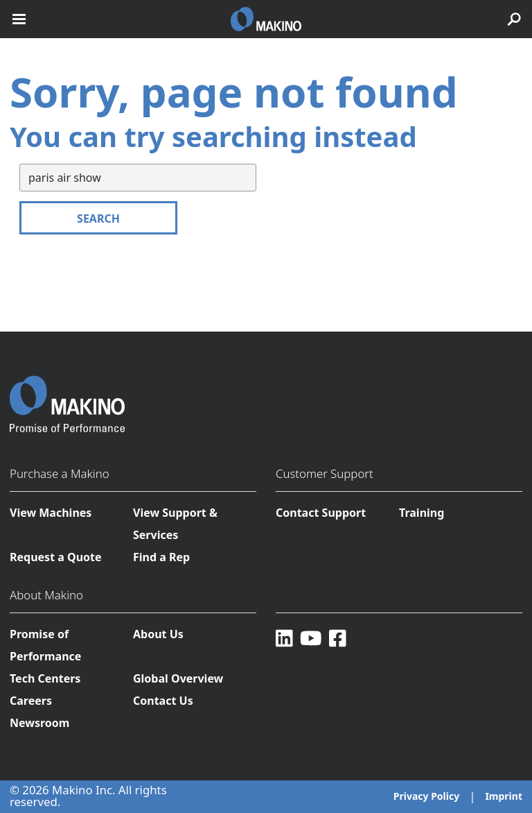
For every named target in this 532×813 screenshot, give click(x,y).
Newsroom (39, 722)
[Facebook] (337, 637)
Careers (31, 700)
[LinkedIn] (284, 637)
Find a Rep (161, 557)
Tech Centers (45, 678)
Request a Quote (56, 557)
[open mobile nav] (19, 19)
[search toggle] (514, 19)
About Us (158, 634)
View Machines (50, 512)
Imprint (503, 796)
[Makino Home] (67, 395)
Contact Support (321, 512)
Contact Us (163, 700)
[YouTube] (311, 637)
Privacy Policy (426, 796)
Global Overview (178, 678)
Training (421, 512)
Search (98, 218)
